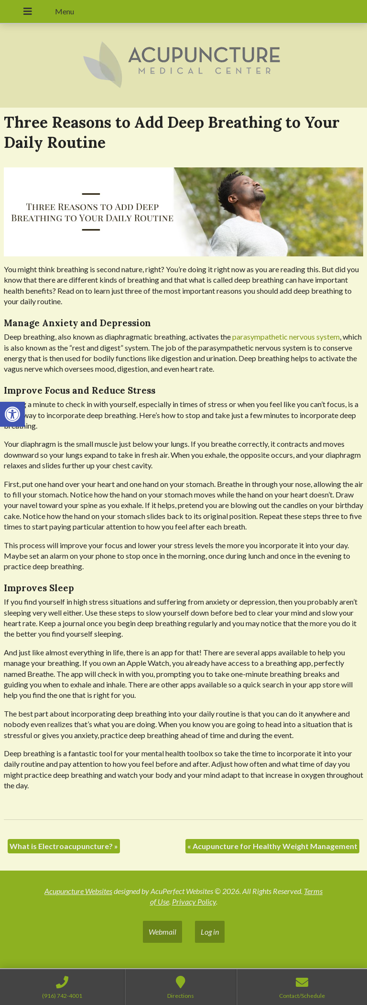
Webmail (162, 931)
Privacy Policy (194, 901)
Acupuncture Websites (78, 890)
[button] (12, 414)
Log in (210, 931)
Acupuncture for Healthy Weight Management (272, 845)
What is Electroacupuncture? (64, 845)
